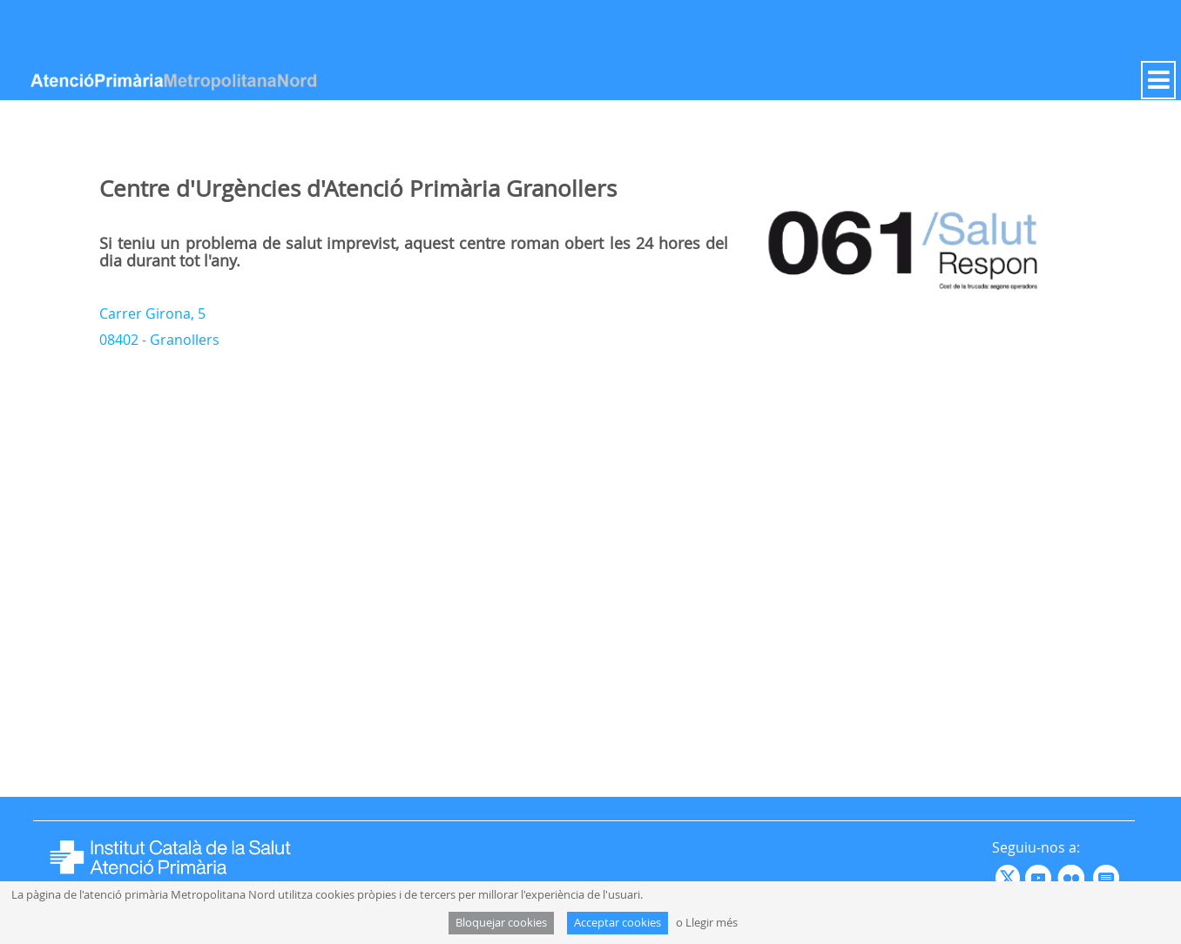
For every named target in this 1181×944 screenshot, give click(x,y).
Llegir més (711, 922)
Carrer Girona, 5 (152, 313)
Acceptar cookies (617, 922)
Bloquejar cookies (501, 922)
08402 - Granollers (159, 339)
